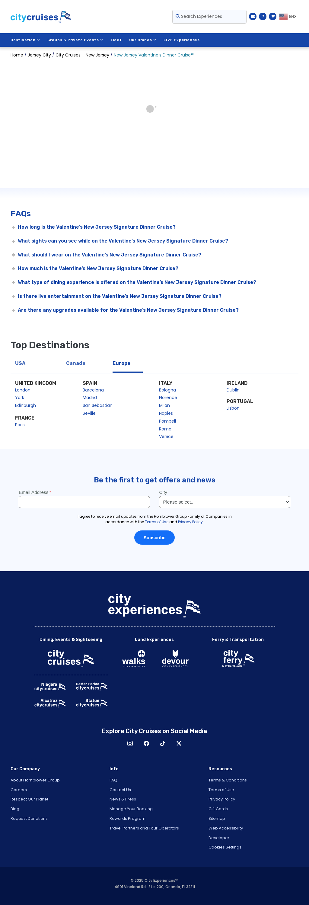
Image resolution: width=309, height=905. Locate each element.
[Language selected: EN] (288, 16)
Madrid (90, 398)
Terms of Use (221, 790)
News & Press (123, 799)
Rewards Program (127, 818)
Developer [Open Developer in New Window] (219, 838)
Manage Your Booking (131, 809)
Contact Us (120, 790)
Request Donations (29, 818)
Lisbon (233, 408)
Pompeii (167, 421)
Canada (75, 363)
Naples (166, 413)
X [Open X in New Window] (179, 743)
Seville (89, 413)
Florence (168, 398)
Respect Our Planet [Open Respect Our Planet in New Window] (29, 799)
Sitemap (217, 818)
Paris (20, 425)
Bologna (167, 390)
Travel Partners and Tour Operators (144, 828)
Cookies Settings (225, 847)
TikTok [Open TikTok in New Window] (162, 743)
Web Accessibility (226, 828)
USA (20, 363)
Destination (25, 40)
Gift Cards (218, 809)
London (22, 390)
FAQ (113, 780)
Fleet (116, 40)
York (19, 398)
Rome (165, 429)
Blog (15, 809)
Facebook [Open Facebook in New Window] (146, 743)
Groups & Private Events (75, 40)
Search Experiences (199, 16)
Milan (164, 405)
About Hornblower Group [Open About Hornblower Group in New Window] (35, 780)
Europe (121, 363)
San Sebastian (98, 405)
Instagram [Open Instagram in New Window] (130, 743)
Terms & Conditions (228, 780)
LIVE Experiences (182, 40)
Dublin (233, 390)
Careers (19, 790)
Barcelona (93, 390)
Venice (166, 436)
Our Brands (143, 40)
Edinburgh (25, 405)
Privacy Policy (222, 799)
